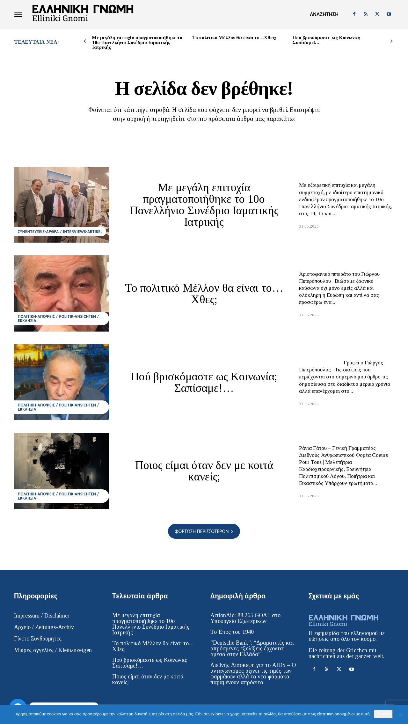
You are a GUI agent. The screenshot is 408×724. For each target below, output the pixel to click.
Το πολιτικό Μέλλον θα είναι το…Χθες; (234, 37)
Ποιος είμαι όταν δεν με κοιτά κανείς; (204, 471)
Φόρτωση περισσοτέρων (203, 531)
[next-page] (392, 41)
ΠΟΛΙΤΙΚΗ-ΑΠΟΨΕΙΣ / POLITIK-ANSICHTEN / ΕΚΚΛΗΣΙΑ (58, 318)
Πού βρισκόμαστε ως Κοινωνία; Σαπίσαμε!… (326, 40)
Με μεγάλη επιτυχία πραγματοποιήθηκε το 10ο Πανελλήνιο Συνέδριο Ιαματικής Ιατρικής (137, 42)
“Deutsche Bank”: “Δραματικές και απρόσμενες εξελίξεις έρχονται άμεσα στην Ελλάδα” (252, 648)
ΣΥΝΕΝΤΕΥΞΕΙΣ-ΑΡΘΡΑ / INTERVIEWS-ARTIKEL (60, 231)
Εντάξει (383, 714)
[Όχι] (400, 715)
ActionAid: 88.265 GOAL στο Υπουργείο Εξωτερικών (245, 618)
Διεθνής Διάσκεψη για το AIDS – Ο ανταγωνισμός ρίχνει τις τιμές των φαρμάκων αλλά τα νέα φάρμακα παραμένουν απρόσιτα (253, 673)
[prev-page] (85, 41)
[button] (324, 14)
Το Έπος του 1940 (232, 632)
